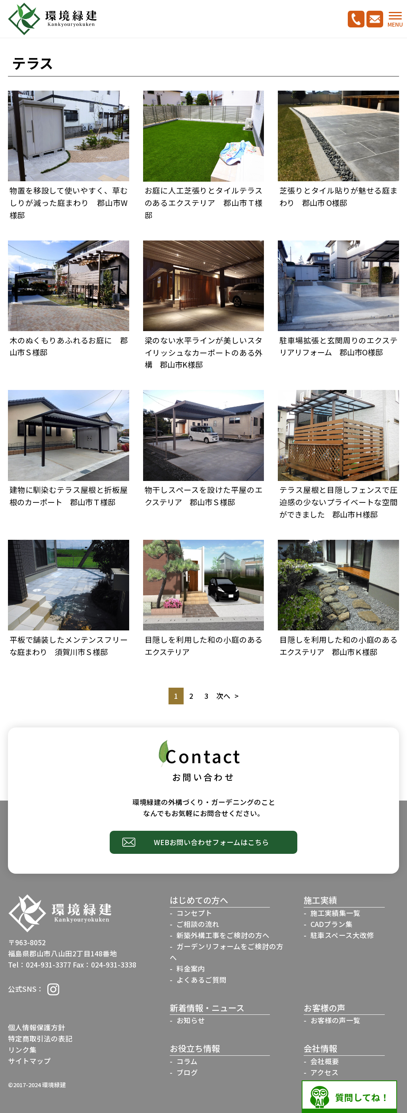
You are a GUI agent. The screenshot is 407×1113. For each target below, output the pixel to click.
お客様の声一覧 (335, 1020)
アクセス (324, 1072)
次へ (223, 696)
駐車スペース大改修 (342, 935)
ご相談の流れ (197, 924)
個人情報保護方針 (36, 1027)
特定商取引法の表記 (40, 1038)
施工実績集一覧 (335, 913)
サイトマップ (29, 1061)
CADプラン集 (331, 924)
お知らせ (190, 1020)
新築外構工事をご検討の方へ (222, 935)
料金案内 (190, 968)
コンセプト (194, 913)
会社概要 (324, 1061)
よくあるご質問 (201, 980)
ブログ (187, 1072)
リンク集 (22, 1050)
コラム (187, 1061)
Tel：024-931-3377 (39, 965)
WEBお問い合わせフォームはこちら (211, 842)
